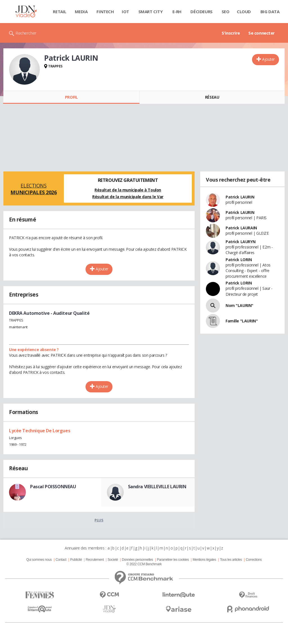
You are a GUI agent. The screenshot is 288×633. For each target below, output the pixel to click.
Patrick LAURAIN (241, 227)
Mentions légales (204, 560)
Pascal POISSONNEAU (53, 486)
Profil (71, 97)
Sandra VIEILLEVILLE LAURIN (157, 486)
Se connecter (261, 33)
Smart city (150, 11)
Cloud (244, 11)
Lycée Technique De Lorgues (39, 431)
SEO (226, 11)
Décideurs (201, 11)
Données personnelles (137, 560)
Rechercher (26, 33)
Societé (112, 560)
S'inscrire (231, 33)
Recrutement (95, 560)
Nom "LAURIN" (239, 305)
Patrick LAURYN (240, 241)
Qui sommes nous (38, 560)
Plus (98, 520)
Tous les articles (231, 560)
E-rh (176, 11)
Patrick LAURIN (240, 197)
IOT (125, 11)
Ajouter (268, 59)
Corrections (254, 560)
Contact (61, 560)
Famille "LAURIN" (242, 321)
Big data (270, 11)
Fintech (105, 11)
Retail (59, 11)
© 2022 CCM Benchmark (143, 564)
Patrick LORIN (239, 259)
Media (81, 11)
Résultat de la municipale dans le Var (127, 196)
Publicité (76, 560)
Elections (33, 189)
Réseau (212, 97)
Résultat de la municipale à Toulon (127, 190)
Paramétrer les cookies (173, 560)
